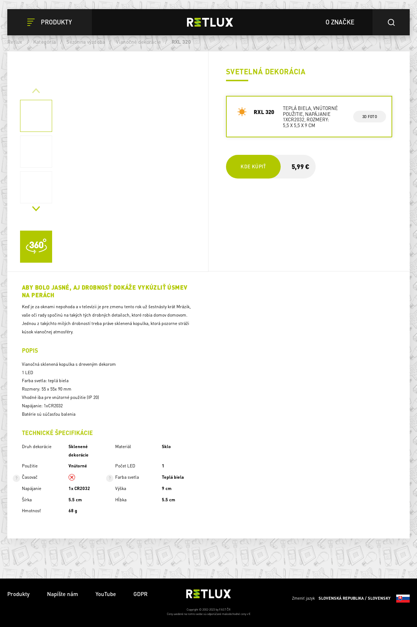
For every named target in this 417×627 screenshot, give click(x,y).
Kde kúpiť (253, 166)
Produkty (18, 593)
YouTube (106, 593)
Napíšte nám (62, 593)
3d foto (369, 116)
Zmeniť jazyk (351, 599)
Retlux (15, 41)
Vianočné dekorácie (138, 41)
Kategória (44, 41)
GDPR (140, 593)
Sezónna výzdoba (85, 41)
